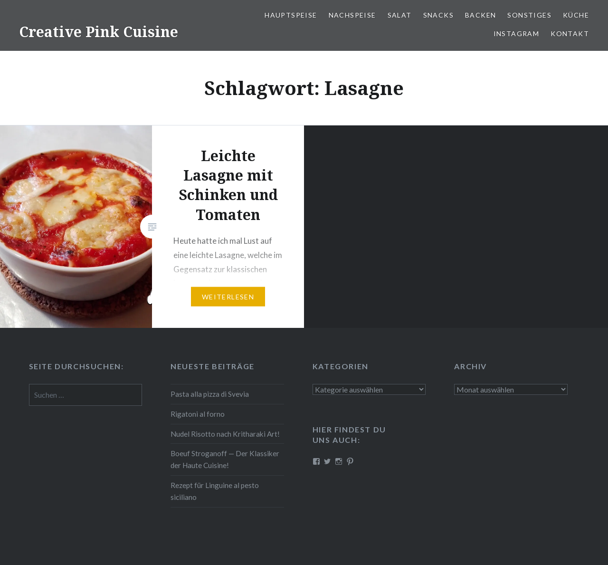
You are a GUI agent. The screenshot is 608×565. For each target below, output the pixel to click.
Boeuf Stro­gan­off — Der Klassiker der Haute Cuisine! (225, 459)
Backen (480, 15)
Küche (576, 15)
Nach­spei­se (352, 15)
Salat (400, 15)
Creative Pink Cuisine (98, 31)
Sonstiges (529, 15)
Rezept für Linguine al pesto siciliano (215, 491)
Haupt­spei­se (291, 15)
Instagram (517, 33)
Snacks (438, 15)
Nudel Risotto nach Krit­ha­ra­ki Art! (225, 434)
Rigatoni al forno (198, 414)
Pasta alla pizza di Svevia (210, 394)
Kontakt (570, 33)
